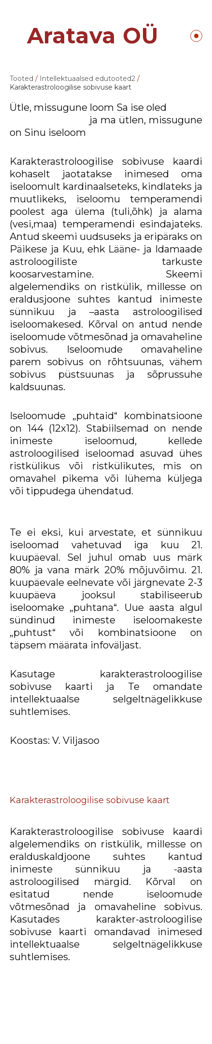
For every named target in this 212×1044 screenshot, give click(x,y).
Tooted (21, 78)
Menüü (196, 36)
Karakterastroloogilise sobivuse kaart (70, 87)
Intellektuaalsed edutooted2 (87, 78)
